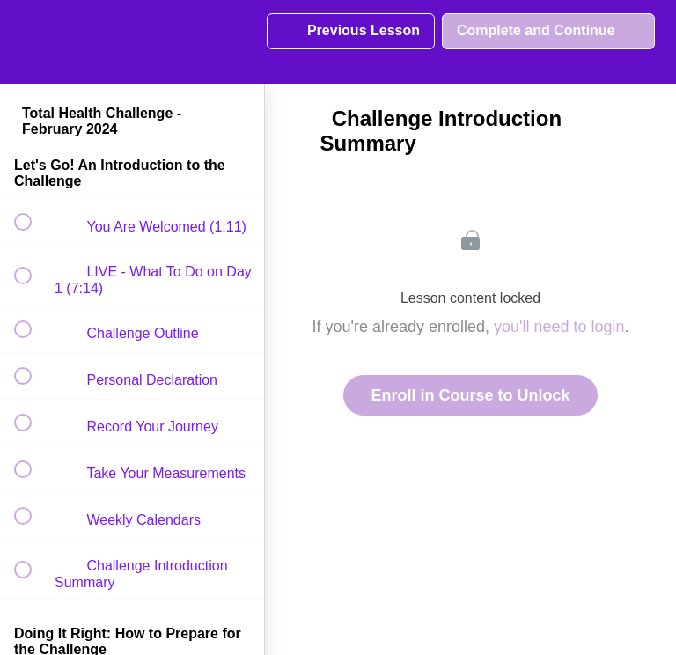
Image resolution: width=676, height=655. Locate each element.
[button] (32, 42)
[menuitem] (132, 42)
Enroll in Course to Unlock (470, 395)
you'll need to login (559, 326)
